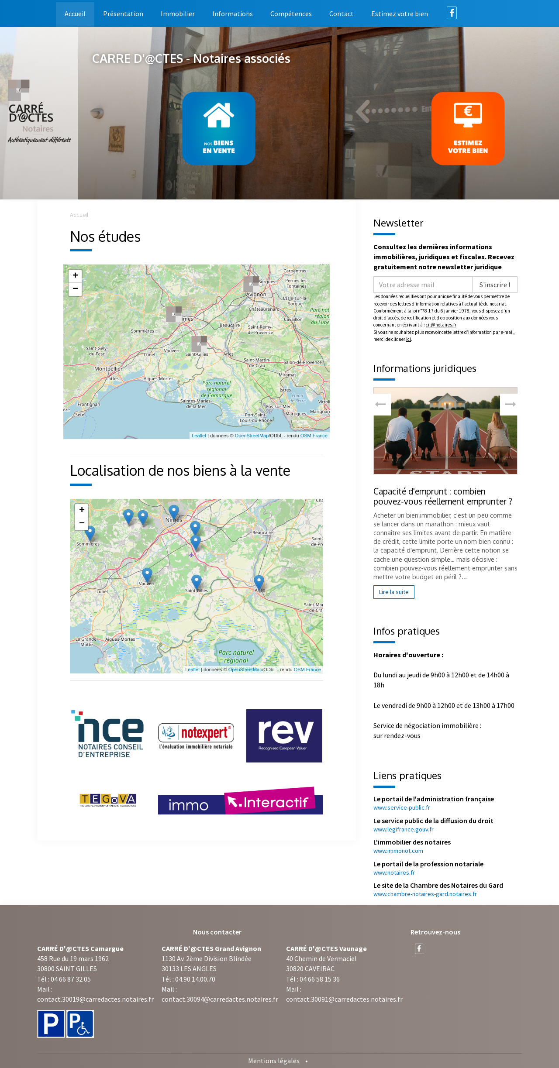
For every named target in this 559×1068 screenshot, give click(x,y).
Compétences (291, 13)
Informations (232, 13)
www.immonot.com (398, 851)
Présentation (123, 13)
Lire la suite (394, 592)
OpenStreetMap (252, 435)
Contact (341, 13)
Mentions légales (274, 1060)
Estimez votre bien (399, 13)
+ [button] (75, 276)
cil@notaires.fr (441, 325)
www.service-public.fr (401, 807)
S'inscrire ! (495, 284)
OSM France (314, 435)
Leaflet (199, 435)
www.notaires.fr (394, 872)
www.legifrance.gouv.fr (403, 829)
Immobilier (178, 13)
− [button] (75, 289)
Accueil (75, 13)
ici (408, 339)
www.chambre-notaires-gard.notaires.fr (425, 894)
